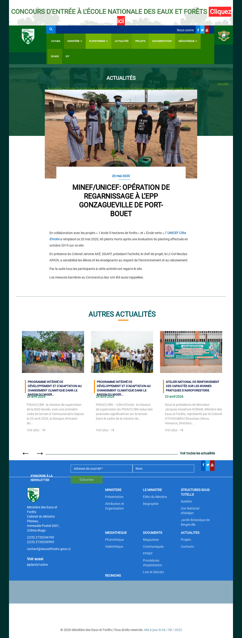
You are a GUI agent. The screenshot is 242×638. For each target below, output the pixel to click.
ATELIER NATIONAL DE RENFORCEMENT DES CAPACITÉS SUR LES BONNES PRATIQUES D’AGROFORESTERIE (192, 386)
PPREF (148, 553)
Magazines (151, 539)
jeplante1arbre (37, 564)
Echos (55, 56)
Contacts (187, 546)
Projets (140, 41)
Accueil (55, 41)
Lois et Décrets (153, 572)
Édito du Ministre (155, 497)
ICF (67, 56)
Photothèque (114, 539)
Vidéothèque (114, 546)
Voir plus (33, 430)
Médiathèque (187, 41)
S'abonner (86, 480)
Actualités (121, 41)
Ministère (74, 41)
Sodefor (186, 501)
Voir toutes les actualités (197, 453)
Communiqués (153, 546)
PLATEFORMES (98, 41)
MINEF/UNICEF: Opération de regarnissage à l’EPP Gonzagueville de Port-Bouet (121, 200)
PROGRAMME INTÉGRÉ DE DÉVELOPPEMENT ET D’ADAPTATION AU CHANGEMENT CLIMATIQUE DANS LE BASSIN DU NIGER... (55, 386)
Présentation (114, 497)
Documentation (162, 41)
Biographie (150, 504)
